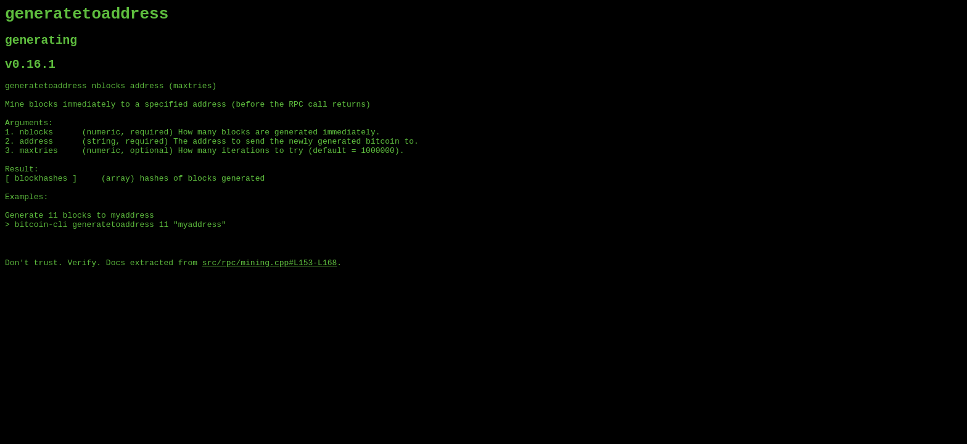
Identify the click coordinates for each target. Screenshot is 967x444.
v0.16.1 (30, 73)
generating (41, 46)
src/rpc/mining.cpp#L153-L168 (269, 305)
